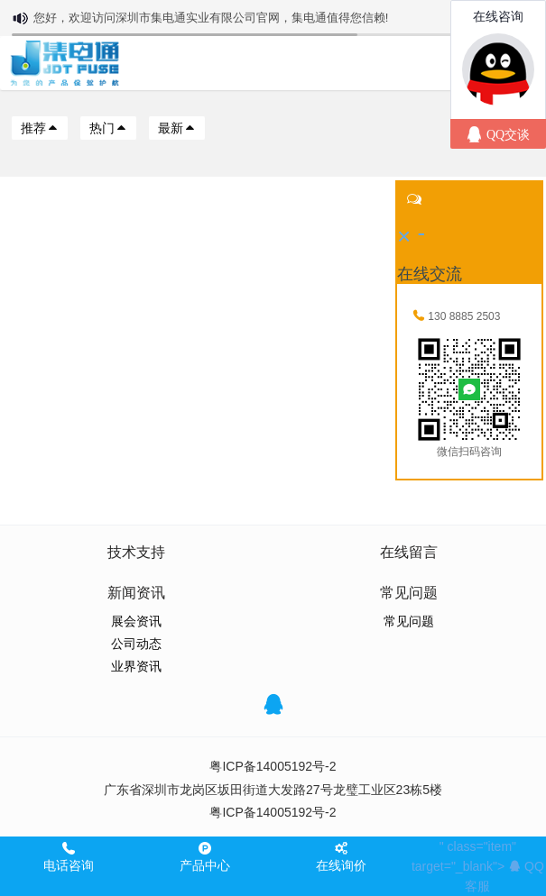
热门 (108, 128)
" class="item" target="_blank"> (478, 866)
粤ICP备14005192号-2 (272, 766)
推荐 (40, 128)
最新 (177, 128)
